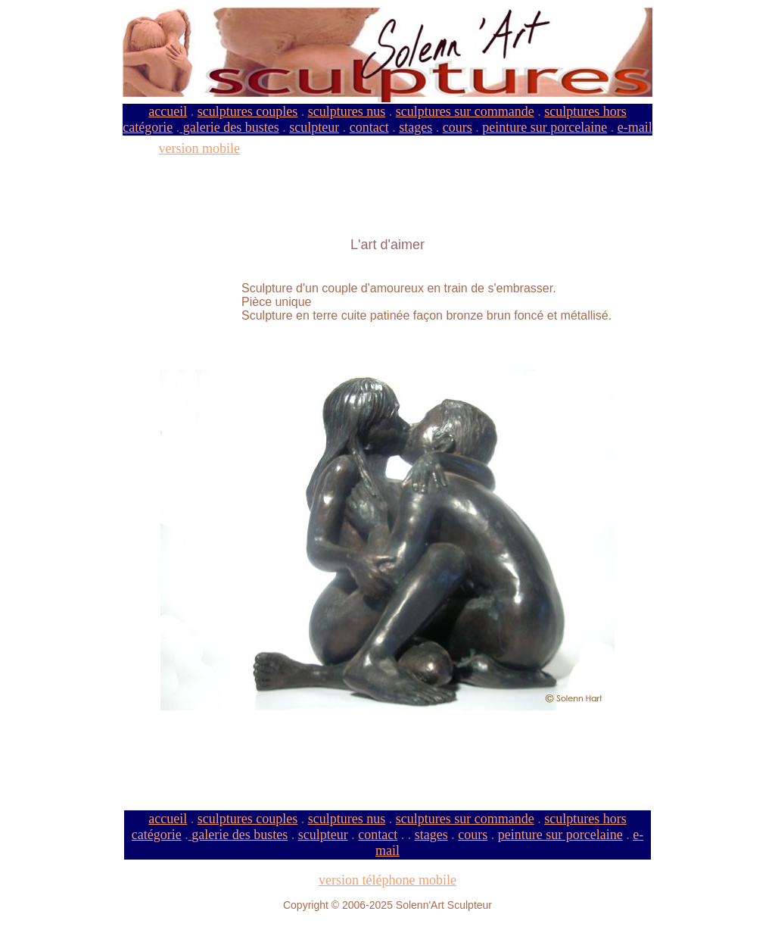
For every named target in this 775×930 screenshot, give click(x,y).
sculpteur (314, 127)
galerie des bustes (229, 127)
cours (457, 127)
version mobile (199, 148)
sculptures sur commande (465, 111)
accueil (167, 111)
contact (369, 127)
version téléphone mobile (387, 880)
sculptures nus (347, 111)
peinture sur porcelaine (544, 127)
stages (415, 127)
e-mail (635, 127)
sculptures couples (247, 111)
